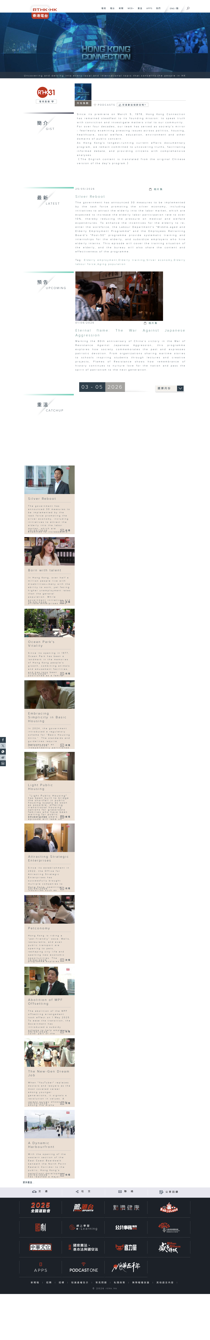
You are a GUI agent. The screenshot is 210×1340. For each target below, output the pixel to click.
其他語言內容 (165, 1282)
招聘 (49, 1282)
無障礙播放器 (141, 1282)
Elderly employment (100, 260)
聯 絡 (129, 1191)
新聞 (120, 10)
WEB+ (129, 10)
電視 (102, 10)
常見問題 (102, 1282)
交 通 (43, 1191)
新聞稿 (36, 1282)
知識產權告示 (80, 1282)
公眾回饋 (172, 1192)
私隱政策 (120, 1282)
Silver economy (160, 260)
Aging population (111, 264)
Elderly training (132, 260)
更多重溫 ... (28, 1182)
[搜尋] (188, 7)
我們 (157, 10)
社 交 (86, 1191)
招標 (62, 1282)
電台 (111, 10)
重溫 (138, 10)
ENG (172, 8)
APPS (148, 10)
